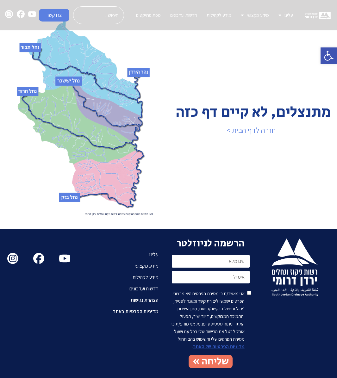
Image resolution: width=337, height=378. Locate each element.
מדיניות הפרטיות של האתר (219, 347)
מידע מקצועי (255, 15)
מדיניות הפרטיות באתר (136, 311)
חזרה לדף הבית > (251, 130)
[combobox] (98, 15)
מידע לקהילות (219, 15)
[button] (329, 55)
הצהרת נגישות (145, 300)
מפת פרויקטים (148, 15)
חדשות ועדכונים (183, 15)
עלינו (285, 15)
